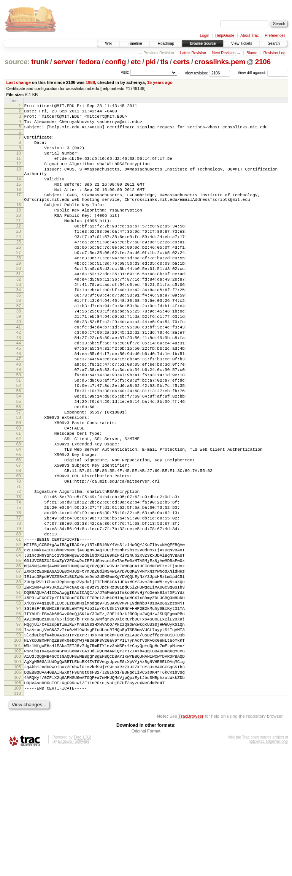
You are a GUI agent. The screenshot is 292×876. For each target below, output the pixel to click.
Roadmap (166, 43)
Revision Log (274, 53)
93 (18, 708)
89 (18, 682)
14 (18, 193)
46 (18, 406)
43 (18, 386)
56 (18, 470)
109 (17, 811)
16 (18, 206)
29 (18, 296)
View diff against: (263, 73)
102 (17, 766)
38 (18, 354)
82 (18, 637)
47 (18, 412)
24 (18, 264)
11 (18, 168)
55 (18, 464)
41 (18, 373)
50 (18, 431)
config (115, 62)
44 (18, 393)
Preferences (275, 35)
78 (18, 611)
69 (18, 554)
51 (18, 438)
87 (18, 669)
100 (17, 753)
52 (18, 444)
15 (18, 200)
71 (18, 567)
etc (136, 62)
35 (18, 335)
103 (17, 772)
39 (18, 360)
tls (164, 62)
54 (18, 457)
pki (151, 62)
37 (18, 348)
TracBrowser (190, 840)
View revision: (196, 73)
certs (181, 62)
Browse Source (203, 43)
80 (18, 624)
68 (18, 548)
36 (18, 341)
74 (18, 585)
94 (18, 714)
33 (18, 322)
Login (204, 35)
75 (18, 591)
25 (18, 270)
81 (18, 630)
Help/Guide (224, 35)
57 (18, 477)
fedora (89, 62)
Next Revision (224, 53)
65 (18, 528)
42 (18, 380)
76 (18, 598)
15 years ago (160, 82)
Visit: (125, 72)
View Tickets (241, 43)
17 (18, 213)
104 (17, 779)
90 (18, 688)
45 (18, 399)
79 (18, 617)
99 (18, 746)
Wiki (108, 43)
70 (18, 561)
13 (18, 181)
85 (18, 656)
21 (18, 244)
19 (18, 231)
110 (17, 817)
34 (18, 328)
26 (18, 277)
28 (18, 289)
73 (18, 578)
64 (18, 522)
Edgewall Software (73, 865)
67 (18, 541)
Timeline (135, 43)
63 (18, 515)
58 (18, 483)
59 (18, 490)
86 (18, 662)
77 (18, 604)
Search (274, 43)
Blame (251, 53)
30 (18, 302)
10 (18, 162)
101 (17, 759)
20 (18, 238)
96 (18, 727)
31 (18, 309)
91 (18, 695)
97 (18, 733)
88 (18, 675)
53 (18, 451)
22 (18, 251)
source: (17, 62)
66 (18, 535)
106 (17, 791)
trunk (40, 62)
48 (18, 419)
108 (17, 804)
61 (18, 502)
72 (18, 572)
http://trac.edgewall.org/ (268, 865)
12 (18, 175)
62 (18, 509)
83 (18, 643)
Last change (18, 82)
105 (17, 785)
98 (18, 740)
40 (18, 367)
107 (17, 798)
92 (18, 701)
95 (18, 720)
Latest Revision (193, 53)
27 (18, 283)
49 (18, 425)
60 (18, 496)
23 (18, 257)
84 (18, 649)
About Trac (249, 35)
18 (18, 225)
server (63, 62)
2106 (263, 62)
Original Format (146, 855)
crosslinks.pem (219, 62)
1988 (90, 82)
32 (18, 315)
